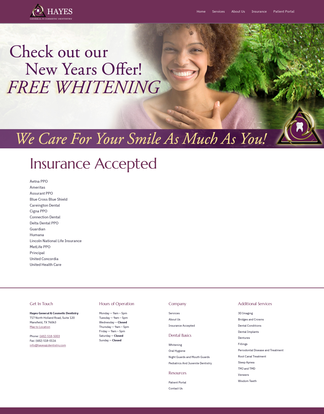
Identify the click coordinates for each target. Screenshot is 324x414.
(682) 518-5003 (49, 336)
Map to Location (40, 327)
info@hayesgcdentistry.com (48, 345)
